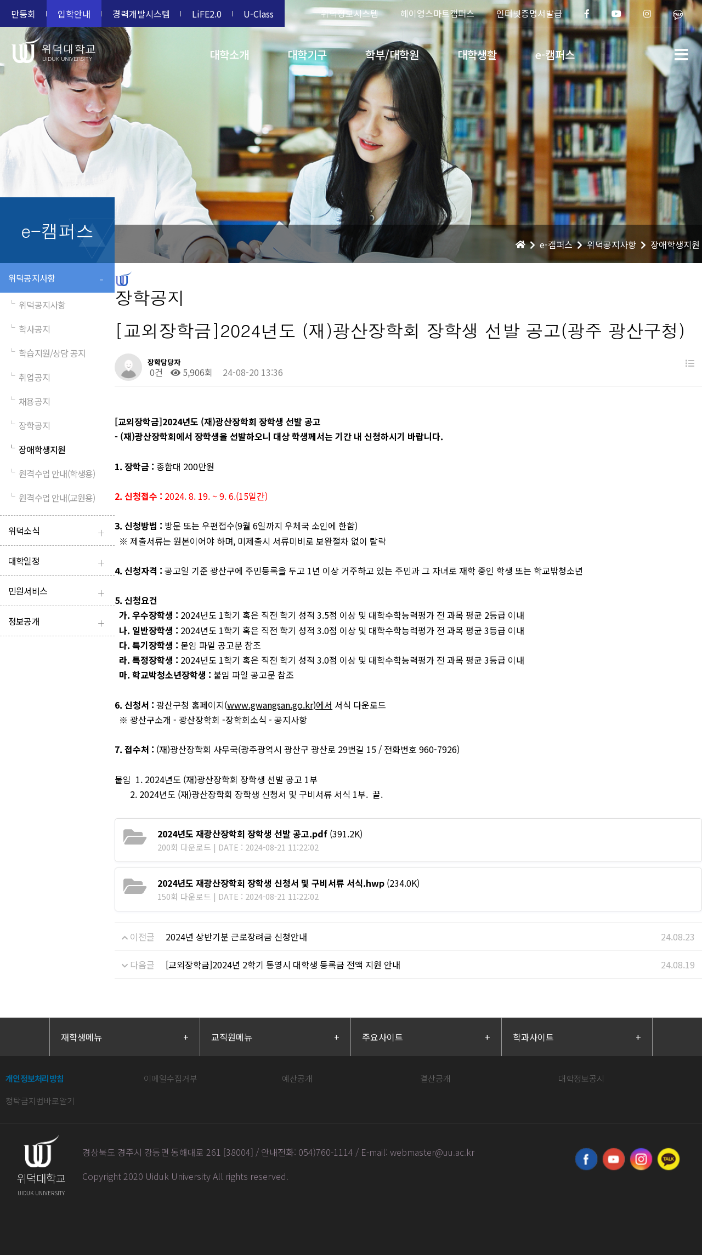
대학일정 (58, 562)
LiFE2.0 (207, 13)
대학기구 (307, 54)
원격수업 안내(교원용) (51, 497)
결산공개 (435, 1078)
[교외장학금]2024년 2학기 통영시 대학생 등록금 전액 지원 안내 (283, 964)
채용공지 (29, 401)
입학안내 (74, 13)
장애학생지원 (36, 449)
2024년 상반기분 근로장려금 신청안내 (236, 936)
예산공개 (297, 1078)
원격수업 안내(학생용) (51, 473)
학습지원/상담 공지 (47, 353)
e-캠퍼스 (555, 54)
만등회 (23, 13)
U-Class (259, 13)
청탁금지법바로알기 (40, 1100)
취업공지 (29, 377)
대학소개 (229, 54)
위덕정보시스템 (349, 13)
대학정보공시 (581, 1078)
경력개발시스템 (141, 13)
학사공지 (29, 328)
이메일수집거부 (170, 1078)
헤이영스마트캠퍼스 (437, 13)
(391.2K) (260, 833)
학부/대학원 (392, 54)
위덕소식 (58, 531)
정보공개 (58, 622)
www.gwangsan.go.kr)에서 (279, 704)
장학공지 (29, 425)
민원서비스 (58, 592)
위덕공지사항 (58, 279)
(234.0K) (288, 882)
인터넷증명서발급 (529, 13)
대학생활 (477, 54)
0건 (155, 372)
